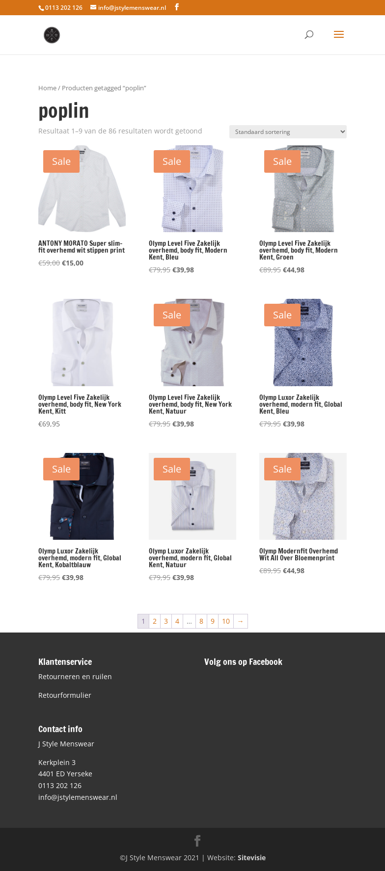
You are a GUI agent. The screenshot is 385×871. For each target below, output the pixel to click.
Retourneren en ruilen (75, 676)
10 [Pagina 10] (226, 621)
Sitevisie (252, 857)
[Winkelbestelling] (288, 131)
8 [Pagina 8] (201, 621)
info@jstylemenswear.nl (77, 797)
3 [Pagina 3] (166, 621)
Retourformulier (64, 695)
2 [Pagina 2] (155, 621)
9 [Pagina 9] (213, 621)
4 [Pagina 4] (177, 621)
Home (47, 87)
